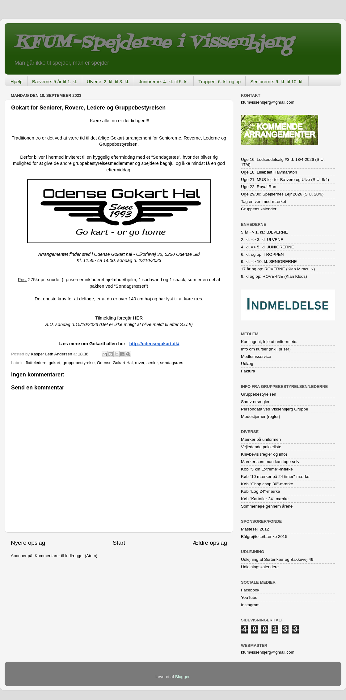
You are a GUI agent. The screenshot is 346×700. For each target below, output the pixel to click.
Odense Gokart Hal (115, 362)
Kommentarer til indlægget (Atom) (66, 555)
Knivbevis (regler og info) (264, 454)
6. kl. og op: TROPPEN (262, 254)
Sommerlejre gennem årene (267, 506)
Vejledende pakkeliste (261, 446)
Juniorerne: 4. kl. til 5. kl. (164, 81)
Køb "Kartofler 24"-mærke (265, 498)
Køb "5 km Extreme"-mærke (267, 469)
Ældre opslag (210, 542)
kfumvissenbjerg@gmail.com (267, 102)
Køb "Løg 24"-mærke (260, 491)
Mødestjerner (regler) (260, 416)
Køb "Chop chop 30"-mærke (267, 484)
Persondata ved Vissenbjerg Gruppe (274, 409)
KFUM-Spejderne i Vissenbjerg (153, 43)
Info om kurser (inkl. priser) (266, 349)
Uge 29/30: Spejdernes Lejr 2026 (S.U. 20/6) (282, 194)
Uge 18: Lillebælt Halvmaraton (269, 172)
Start (119, 542)
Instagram (250, 605)
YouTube (249, 597)
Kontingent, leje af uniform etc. (269, 341)
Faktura (248, 371)
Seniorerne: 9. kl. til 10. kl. (277, 81)
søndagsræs (171, 362)
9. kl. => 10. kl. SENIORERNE (269, 261)
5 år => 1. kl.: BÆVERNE (264, 232)
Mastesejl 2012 (255, 529)
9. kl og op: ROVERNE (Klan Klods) (274, 276)
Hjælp (17, 81)
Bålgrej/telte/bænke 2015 (264, 536)
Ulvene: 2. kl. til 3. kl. (108, 81)
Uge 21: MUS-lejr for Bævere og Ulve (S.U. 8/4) (285, 179)
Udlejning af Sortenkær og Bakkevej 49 (277, 559)
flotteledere (36, 362)
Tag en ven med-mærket (263, 201)
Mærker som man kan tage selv (270, 461)
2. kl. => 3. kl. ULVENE (262, 239)
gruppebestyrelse (79, 362)
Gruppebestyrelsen (258, 394)
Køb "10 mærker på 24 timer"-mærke (275, 476)
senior (152, 362)
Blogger (182, 676)
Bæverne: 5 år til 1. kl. (54, 81)
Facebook (250, 590)
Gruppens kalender (258, 209)
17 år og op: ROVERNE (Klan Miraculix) (278, 269)
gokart (55, 362)
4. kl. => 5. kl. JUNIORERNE (267, 247)
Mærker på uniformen (261, 439)
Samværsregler (255, 401)
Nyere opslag (28, 542)
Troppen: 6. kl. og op (219, 81)
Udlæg (247, 363)
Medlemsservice (256, 356)
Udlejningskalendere (260, 567)
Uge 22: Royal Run (258, 186)
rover (139, 362)
